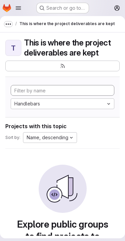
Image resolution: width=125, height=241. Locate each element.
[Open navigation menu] (18, 8)
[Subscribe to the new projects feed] (62, 66)
